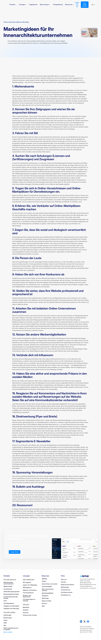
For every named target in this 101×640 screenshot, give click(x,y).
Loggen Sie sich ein (77, 4)
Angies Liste (50, 202)
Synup (85, 515)
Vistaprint (48, 515)
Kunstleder (21, 245)
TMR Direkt (72, 517)
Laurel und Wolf (26, 278)
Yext (15, 517)
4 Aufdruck (39, 515)
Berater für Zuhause (71, 202)
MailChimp (33, 517)
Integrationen (33, 4)
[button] (13, 4)
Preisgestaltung (58, 4)
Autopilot (42, 517)
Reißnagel (58, 202)
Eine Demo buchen (84, 4)
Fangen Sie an (14, 552)
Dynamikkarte (62, 517)
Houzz (80, 200)
